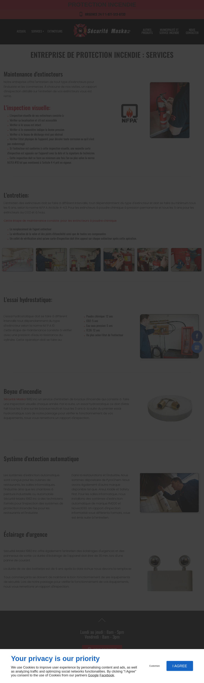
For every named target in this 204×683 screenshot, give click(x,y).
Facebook (107, 675)
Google (93, 675)
